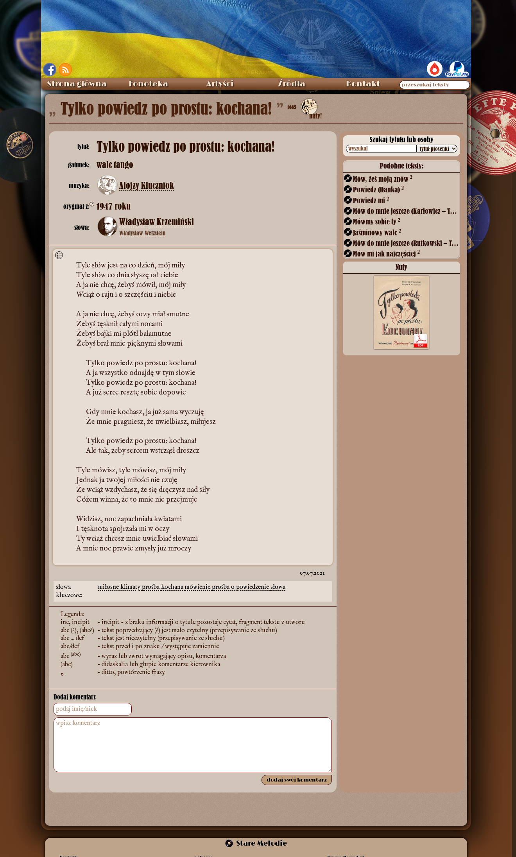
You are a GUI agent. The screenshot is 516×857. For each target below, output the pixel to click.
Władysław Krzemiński (156, 222)
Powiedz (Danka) (378, 189)
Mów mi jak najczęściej (386, 253)
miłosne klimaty (120, 587)
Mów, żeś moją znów (382, 178)
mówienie (198, 587)
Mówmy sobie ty (376, 221)
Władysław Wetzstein (142, 233)
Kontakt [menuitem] (363, 84)
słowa (278, 587)
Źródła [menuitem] (291, 84)
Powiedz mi (371, 200)
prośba (151, 587)
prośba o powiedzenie (241, 587)
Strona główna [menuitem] (77, 84)
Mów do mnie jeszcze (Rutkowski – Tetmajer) (406, 242)
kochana (173, 587)
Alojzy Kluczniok (146, 186)
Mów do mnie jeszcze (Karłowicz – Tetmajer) (406, 210)
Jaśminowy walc (377, 232)
